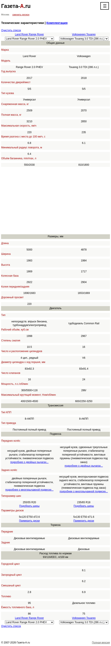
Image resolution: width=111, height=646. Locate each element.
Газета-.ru (15, 6)
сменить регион (20, 14)
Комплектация (57, 23)
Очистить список (11, 30)
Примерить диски (29, 520)
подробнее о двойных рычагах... (29, 462)
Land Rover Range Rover (29, 34)
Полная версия (101, 642)
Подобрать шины (29, 505)
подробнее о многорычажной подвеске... (29, 489)
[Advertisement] (55, 201)
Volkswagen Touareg (84, 34)
